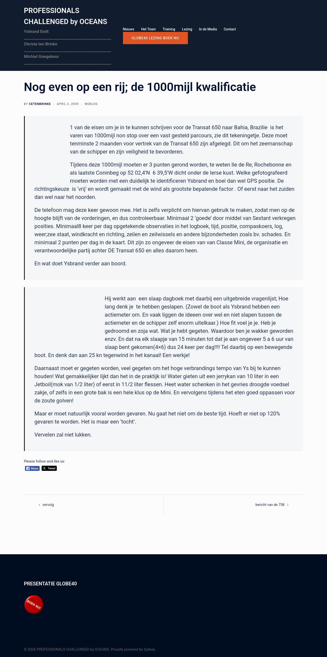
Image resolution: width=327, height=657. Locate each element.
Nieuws (128, 29)
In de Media (208, 29)
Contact (230, 29)
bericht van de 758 (269, 504)
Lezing (187, 29)
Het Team (148, 29)
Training (169, 29)
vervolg (48, 504)
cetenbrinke (40, 103)
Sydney (150, 649)
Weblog (91, 103)
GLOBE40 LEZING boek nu (155, 38)
